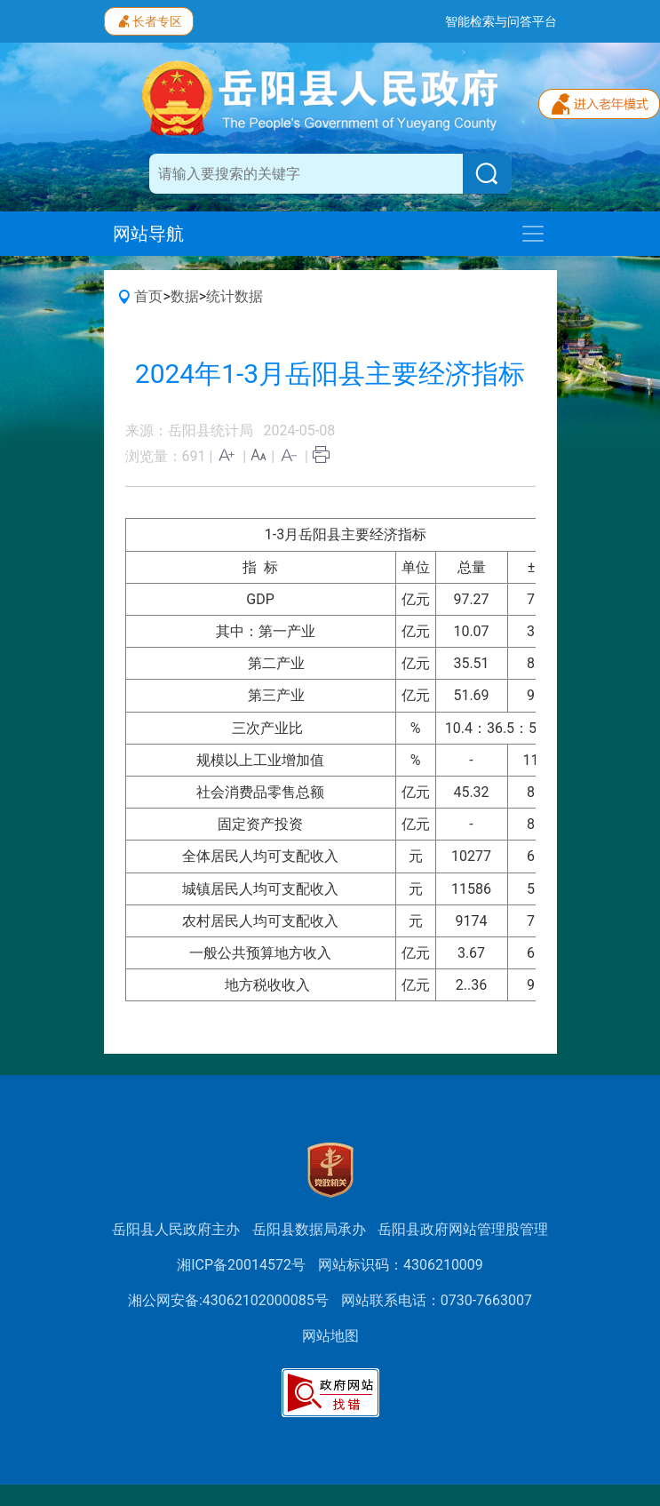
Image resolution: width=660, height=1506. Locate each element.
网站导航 (148, 233)
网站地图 (330, 1335)
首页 (148, 296)
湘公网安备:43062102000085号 (228, 1300)
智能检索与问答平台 (501, 21)
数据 (185, 296)
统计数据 (234, 296)
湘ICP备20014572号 (241, 1264)
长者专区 (148, 19)
